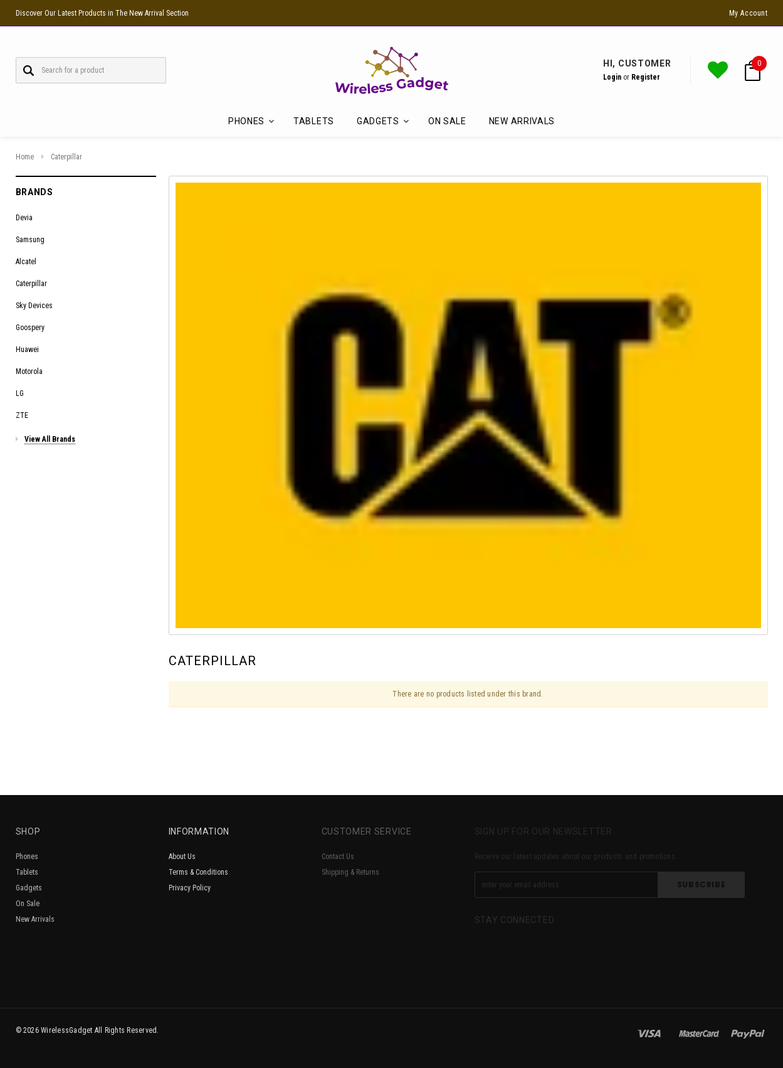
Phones (27, 856)
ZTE (22, 415)
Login (612, 77)
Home (25, 156)
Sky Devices (34, 305)
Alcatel (26, 261)
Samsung (30, 239)
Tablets (313, 121)
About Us (182, 856)
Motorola (29, 371)
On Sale (447, 121)
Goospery (30, 327)
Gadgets (29, 888)
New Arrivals (522, 121)
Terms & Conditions (198, 872)
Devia (24, 217)
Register (645, 77)
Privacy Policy (190, 888)
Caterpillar (66, 156)
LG (20, 393)
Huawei (27, 349)
